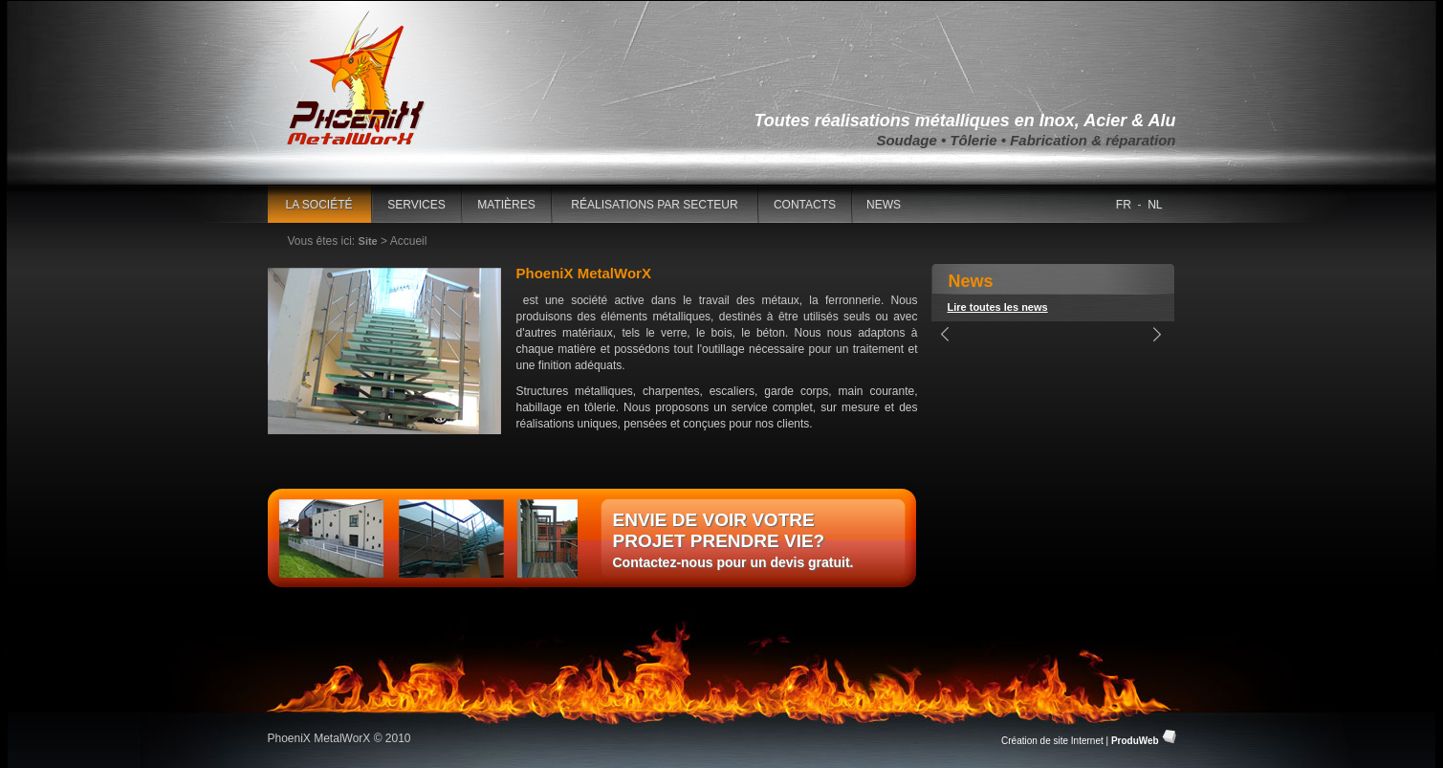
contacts (805, 204)
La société (318, 204)
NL (1155, 204)
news (883, 204)
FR (1123, 204)
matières (506, 204)
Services (416, 204)
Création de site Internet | (1081, 740)
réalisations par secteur (654, 204)
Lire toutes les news (998, 307)
